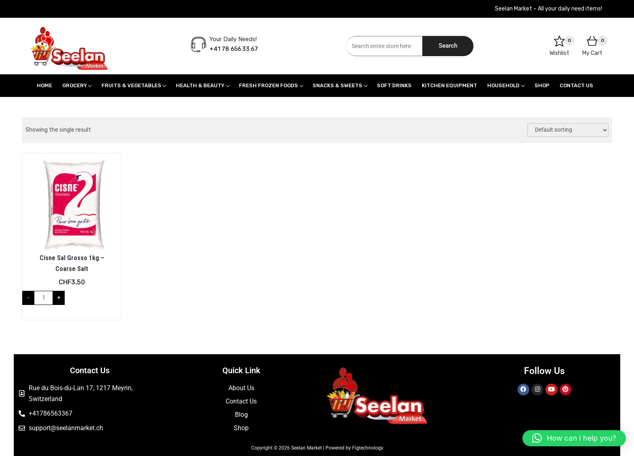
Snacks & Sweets (337, 85)
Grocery (74, 85)
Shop (542, 85)
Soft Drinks (394, 85)
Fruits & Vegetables (131, 85)
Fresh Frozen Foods (268, 85)
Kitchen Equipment (449, 85)
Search (448, 45)
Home (44, 85)
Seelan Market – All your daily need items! (548, 8)
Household (503, 85)
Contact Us (576, 85)
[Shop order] (568, 130)
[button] (574, 438)
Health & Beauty (200, 85)
